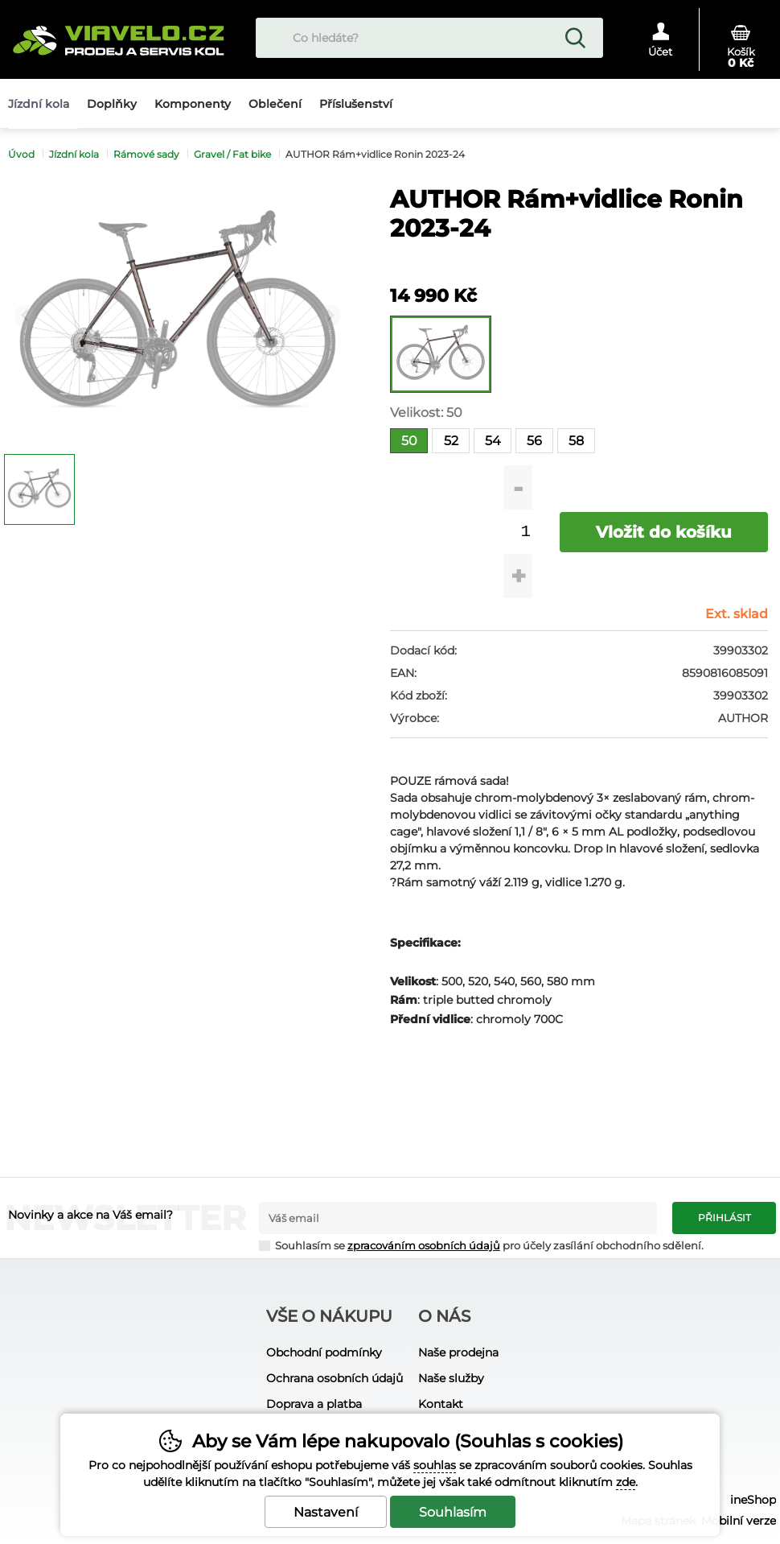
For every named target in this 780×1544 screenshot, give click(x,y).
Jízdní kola (74, 154)
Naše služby (451, 1378)
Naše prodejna (458, 1352)
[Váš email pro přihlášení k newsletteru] (458, 1218)
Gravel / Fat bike (232, 154)
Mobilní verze (738, 1520)
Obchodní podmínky (324, 1352)
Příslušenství (355, 104)
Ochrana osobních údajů (334, 1378)
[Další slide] (330, 316)
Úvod (21, 154)
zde (625, 1482)
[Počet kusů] (525, 532)
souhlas (434, 1465)
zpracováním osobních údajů (423, 1246)
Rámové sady (146, 154)
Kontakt (440, 1404)
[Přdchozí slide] (25, 316)
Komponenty (192, 104)
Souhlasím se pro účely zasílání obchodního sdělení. (481, 1245)
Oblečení (275, 104)
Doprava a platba (314, 1404)
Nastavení (326, 1512)
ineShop (753, 1499)
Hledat (575, 38)
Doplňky (112, 104)
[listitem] (39, 489)
